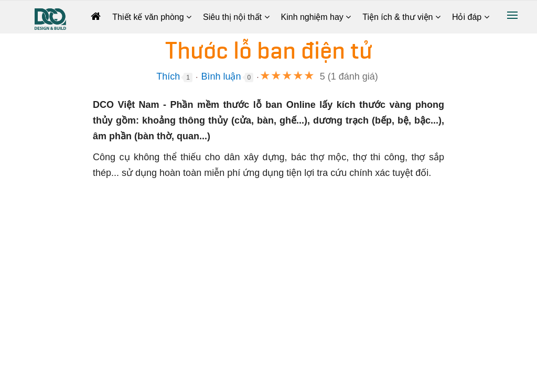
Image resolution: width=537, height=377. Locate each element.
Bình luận (221, 76)
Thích (168, 76)
